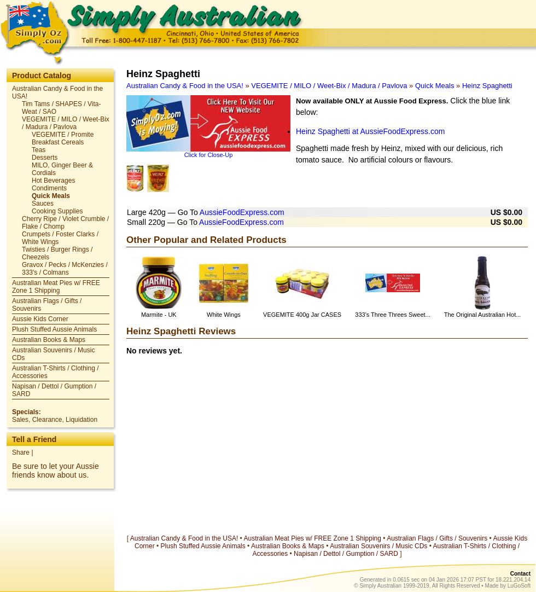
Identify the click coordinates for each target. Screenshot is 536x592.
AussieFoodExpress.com (242, 212)
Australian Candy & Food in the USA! (184, 86)
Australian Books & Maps (48, 340)
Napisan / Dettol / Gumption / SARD (346, 554)
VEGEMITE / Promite (63, 134)
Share (21, 452)
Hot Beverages (53, 180)
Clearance (47, 419)
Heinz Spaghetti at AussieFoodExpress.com (370, 131)
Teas (38, 150)
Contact (520, 574)
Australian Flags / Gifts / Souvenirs (437, 538)
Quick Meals (51, 196)
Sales (20, 419)
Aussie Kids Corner (40, 319)
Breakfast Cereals (58, 142)
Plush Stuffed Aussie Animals (54, 329)
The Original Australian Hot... (482, 314)
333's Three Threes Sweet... (392, 314)
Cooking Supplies (57, 211)
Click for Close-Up (208, 155)
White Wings (224, 314)
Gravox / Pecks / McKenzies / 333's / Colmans (65, 268)
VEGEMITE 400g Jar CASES (302, 314)
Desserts (44, 157)
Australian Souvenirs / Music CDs (378, 546)
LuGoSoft (519, 586)
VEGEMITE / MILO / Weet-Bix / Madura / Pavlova (65, 123)
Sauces (43, 203)
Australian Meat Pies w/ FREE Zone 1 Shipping (56, 286)
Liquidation (81, 419)
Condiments (49, 188)
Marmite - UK (159, 314)
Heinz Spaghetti (487, 86)
